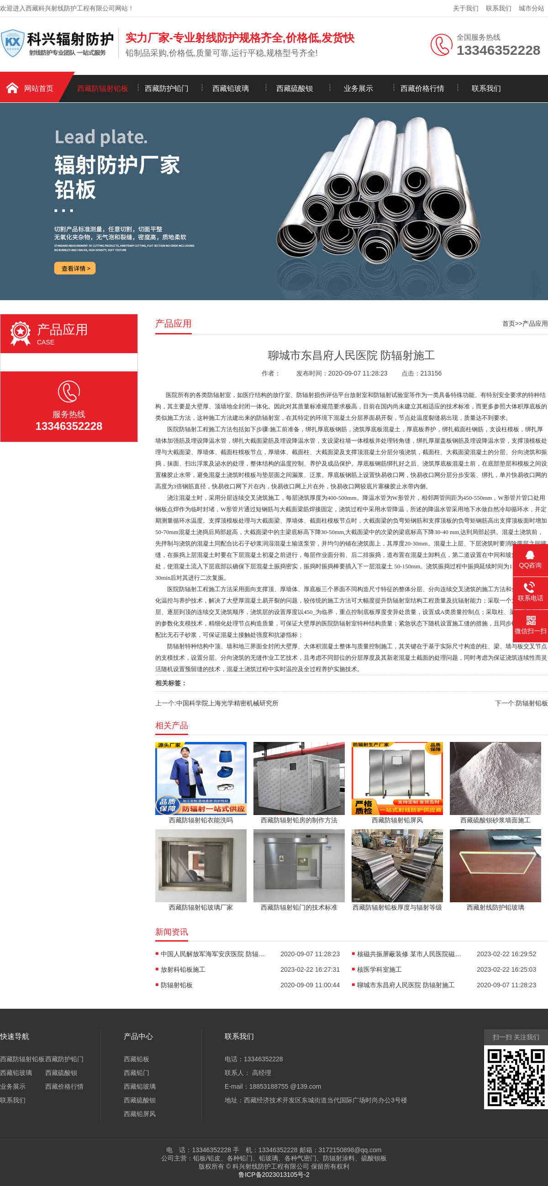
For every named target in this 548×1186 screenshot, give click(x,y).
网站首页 (38, 88)
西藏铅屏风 (140, 1113)
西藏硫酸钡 (294, 88)
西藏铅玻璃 (230, 88)
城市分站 (531, 8)
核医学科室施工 (379, 969)
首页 (508, 323)
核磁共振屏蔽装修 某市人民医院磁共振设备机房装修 (412, 954)
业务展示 (358, 88)
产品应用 (535, 323)
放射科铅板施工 (183, 969)
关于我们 (466, 8)
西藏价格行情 (422, 88)
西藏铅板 (136, 1059)
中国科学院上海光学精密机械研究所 (227, 703)
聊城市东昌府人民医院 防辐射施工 (406, 985)
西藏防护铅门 (167, 88)
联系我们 (498, 8)
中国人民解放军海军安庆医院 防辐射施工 (215, 954)
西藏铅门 (136, 1072)
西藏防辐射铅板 (102, 88)
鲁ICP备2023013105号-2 (274, 1174)
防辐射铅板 (532, 703)
